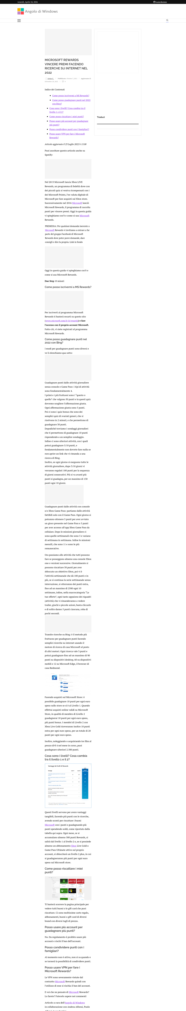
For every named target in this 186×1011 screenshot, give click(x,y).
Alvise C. (25, 99)
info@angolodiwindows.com (97, 972)
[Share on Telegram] (55, 903)
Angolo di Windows (49, 825)
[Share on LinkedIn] (47, 903)
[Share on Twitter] (44, 903)
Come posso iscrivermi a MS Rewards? (46, 114)
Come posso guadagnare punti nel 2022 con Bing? (52, 118)
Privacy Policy (86, 985)
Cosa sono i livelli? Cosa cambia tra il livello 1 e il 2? (50, 123)
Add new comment (31, 908)
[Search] (167, 20)
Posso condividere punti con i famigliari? (45, 136)
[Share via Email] (58, 903)
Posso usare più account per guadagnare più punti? (50, 132)
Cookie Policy (100, 985)
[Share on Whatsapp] (52, 903)
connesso (36, 914)
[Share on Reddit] (50, 903)
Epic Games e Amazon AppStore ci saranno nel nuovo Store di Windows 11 (100, 852)
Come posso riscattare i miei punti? (42, 127)
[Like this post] (39, 903)
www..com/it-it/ (37, 276)
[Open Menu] (19, 20)
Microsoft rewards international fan (61, 833)
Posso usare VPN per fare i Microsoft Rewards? (48, 141)
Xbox (74, 693)
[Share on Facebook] (41, 903)
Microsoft (62, 188)
